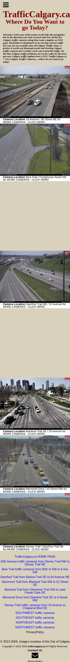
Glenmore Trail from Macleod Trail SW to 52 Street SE (35, 583)
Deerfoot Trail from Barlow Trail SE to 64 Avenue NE (35, 577)
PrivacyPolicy (35, 632)
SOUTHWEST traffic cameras (35, 612)
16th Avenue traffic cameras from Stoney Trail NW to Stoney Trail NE (35, 563)
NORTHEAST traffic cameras (35, 622)
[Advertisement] (35, 216)
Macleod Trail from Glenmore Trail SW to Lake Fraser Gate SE (35, 591)
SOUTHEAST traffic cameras (35, 617)
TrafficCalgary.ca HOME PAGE (35, 556)
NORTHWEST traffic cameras (35, 627)
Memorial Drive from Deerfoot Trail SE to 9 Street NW (35, 599)
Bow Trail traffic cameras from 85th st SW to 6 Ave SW (35, 571)
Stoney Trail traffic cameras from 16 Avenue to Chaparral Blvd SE (35, 607)
